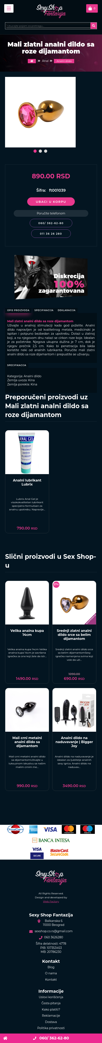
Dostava (51, 1022)
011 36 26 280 (51, 233)
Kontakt (51, 979)
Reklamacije (51, 1016)
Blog (51, 967)
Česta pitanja (51, 1003)
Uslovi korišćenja (51, 997)
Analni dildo (64, 61)
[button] (35, 151)
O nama (51, 973)
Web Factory (51, 901)
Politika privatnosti (51, 1028)
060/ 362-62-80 (51, 223)
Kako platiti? (51, 1009)
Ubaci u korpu (51, 202)
